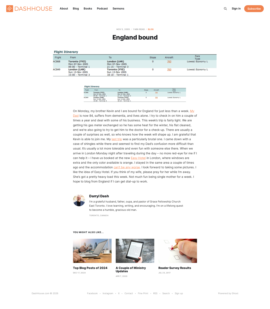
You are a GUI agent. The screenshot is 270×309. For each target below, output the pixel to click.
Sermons (118, 8)
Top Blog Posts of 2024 (90, 268)
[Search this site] (225, 8)
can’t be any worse (127, 167)
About (64, 8)
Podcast (102, 8)
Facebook (92, 293)
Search (166, 293)
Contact (128, 293)
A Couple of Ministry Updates (131, 269)
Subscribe (254, 8)
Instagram (108, 293)
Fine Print (143, 293)
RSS (155, 293)
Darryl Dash (99, 196)
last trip (117, 139)
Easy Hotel (138, 158)
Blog (76, 8)
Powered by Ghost (228, 293)
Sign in (236, 8)
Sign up (179, 293)
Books (88, 8)
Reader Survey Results (174, 268)
